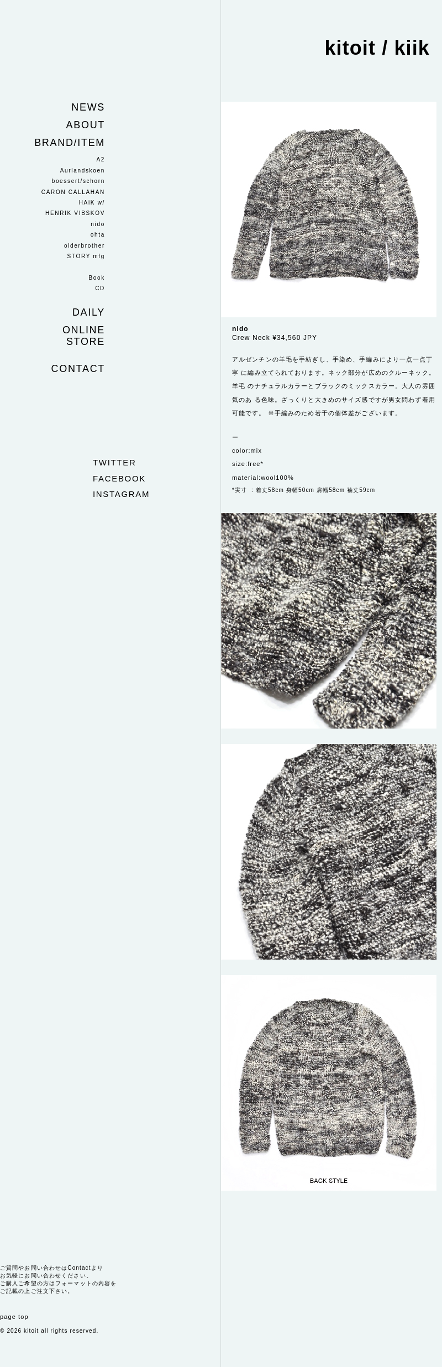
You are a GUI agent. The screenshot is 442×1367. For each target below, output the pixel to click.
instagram (121, 494)
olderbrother (84, 246)
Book (96, 278)
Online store (83, 335)
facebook (119, 478)
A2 (100, 159)
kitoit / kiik (377, 47)
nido (98, 224)
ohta (98, 235)
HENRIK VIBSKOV (75, 213)
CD (100, 288)
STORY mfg (86, 256)
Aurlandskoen (82, 170)
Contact (78, 368)
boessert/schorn (78, 181)
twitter (114, 462)
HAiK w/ (92, 203)
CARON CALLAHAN (73, 192)
